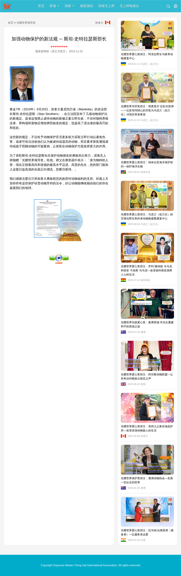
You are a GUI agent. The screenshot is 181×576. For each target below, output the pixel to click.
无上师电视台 (129, 6)
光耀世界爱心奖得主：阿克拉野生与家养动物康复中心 (147, 56)
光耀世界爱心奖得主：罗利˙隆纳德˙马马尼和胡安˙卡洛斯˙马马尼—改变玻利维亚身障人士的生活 (146, 270)
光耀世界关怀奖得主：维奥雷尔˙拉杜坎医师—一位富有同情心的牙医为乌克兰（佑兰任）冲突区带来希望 (147, 110)
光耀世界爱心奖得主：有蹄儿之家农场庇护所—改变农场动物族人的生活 (147, 428)
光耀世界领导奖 (26, 22)
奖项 (55, 6)
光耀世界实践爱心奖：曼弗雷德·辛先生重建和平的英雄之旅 (147, 324)
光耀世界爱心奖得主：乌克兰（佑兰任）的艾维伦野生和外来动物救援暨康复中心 (147, 216)
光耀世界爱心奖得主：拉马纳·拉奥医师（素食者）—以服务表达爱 (147, 532)
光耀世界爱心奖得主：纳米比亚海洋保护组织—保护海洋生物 (147, 164)
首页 (41, 6)
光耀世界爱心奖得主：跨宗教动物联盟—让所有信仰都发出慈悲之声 (147, 376)
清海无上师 (106, 6)
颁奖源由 (86, 6)
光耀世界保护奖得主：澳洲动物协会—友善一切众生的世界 (147, 480)
